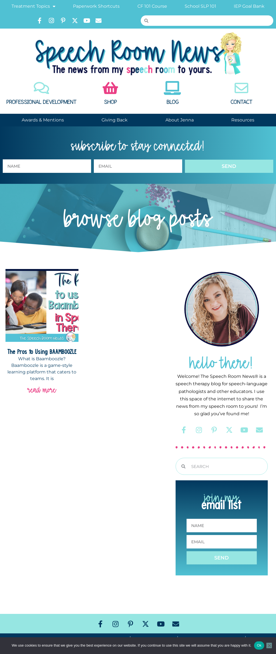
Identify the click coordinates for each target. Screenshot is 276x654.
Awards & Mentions (43, 120)
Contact (241, 102)
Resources (242, 120)
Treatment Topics (33, 6)
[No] (269, 645)
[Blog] (172, 88)
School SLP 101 (200, 6)
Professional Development (41, 102)
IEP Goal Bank (249, 6)
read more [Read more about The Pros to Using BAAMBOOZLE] (42, 390)
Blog (173, 102)
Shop (110, 102)
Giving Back (115, 120)
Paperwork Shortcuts (96, 6)
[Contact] (241, 88)
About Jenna (179, 120)
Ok (259, 645)
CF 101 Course (152, 6)
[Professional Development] (41, 88)
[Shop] (110, 88)
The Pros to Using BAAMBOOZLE (42, 351)
